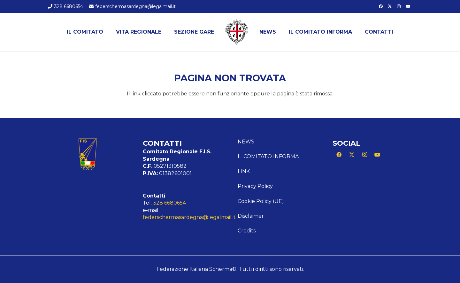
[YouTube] (408, 6)
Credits (247, 231)
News (246, 142)
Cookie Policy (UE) (261, 201)
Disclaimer (251, 216)
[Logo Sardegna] (236, 32)
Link (244, 171)
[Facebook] (381, 6)
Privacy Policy (255, 186)
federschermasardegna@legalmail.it (189, 217)
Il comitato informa (268, 156)
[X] (390, 6)
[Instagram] (399, 6)
